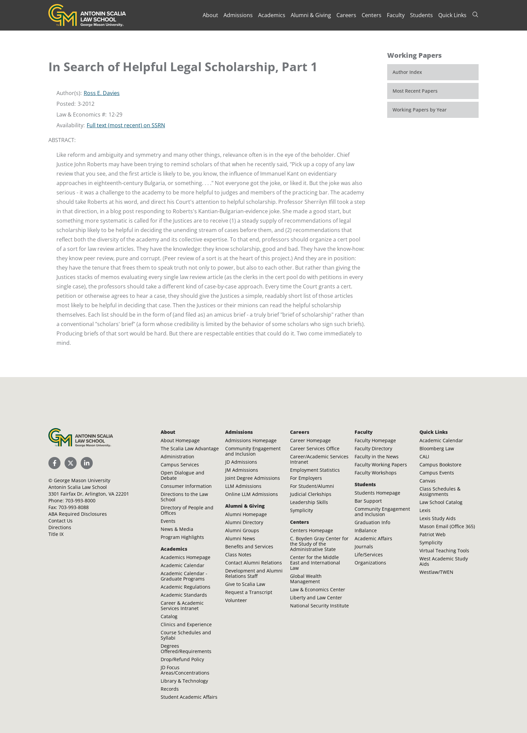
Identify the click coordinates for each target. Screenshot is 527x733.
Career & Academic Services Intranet (182, 605)
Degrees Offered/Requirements (186, 648)
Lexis (425, 510)
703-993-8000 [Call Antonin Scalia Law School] (80, 500)
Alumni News (240, 538)
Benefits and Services (249, 546)
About (210, 15)
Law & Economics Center (317, 589)
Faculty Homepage (375, 440)
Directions (59, 527)
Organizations (370, 562)
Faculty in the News (377, 456)
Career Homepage (310, 440)
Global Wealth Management (306, 579)
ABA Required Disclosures (77, 514)
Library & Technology (184, 681)
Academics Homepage (185, 557)
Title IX (56, 534)
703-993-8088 (73, 507)
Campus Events (436, 472)
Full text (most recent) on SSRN (126, 125)
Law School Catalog (440, 502)
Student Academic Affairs (189, 697)
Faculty (396, 15)
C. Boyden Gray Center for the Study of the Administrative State (319, 543)
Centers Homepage (311, 530)
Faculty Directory (373, 448)
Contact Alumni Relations (253, 562)
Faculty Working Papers (381, 464)
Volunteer (236, 600)
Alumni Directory (244, 522)
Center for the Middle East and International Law (315, 562)
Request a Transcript (248, 592)
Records (170, 689)
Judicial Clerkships (310, 494)
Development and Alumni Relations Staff (254, 573)
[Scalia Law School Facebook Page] (54, 463)
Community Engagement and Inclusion (253, 451)
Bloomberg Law (436, 448)
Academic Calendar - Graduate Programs (184, 576)
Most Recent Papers (415, 91)
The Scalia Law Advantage (190, 448)
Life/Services (369, 554)
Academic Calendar (182, 565)
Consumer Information (186, 486)
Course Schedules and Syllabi (186, 635)
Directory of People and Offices (187, 510)
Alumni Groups (242, 530)
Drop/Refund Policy (182, 659)
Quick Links (452, 15)
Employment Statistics (315, 470)
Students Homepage (377, 493)
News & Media (177, 529)
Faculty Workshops (376, 472)
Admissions (238, 15)
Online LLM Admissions (251, 494)
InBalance (366, 530)
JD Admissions (241, 462)
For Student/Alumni (312, 486)
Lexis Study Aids (437, 518)
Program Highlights (182, 537)
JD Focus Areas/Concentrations (185, 670)
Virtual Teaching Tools (444, 550)
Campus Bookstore (440, 464)
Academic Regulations (185, 587)
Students (421, 15)
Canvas (427, 480)
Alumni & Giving (311, 15)
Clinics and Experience (186, 624)
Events (168, 521)
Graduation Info (372, 522)
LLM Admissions (243, 486)
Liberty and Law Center (316, 597)
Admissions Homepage (251, 440)
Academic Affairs (373, 538)
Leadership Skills (309, 502)
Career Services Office (314, 448)
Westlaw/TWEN (436, 572)
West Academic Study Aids (443, 561)
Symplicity (301, 510)
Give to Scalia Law (245, 584)
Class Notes (238, 554)
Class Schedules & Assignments (439, 491)
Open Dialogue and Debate (182, 475)
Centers (371, 15)
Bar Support (368, 501)
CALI (424, 456)
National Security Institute (319, 605)
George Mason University (82, 480)
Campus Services (180, 464)
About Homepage (180, 440)
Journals (364, 546)
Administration (177, 456)
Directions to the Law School (184, 497)
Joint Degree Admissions (252, 478)
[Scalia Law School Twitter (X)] (71, 463)
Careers (346, 15)
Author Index (407, 72)
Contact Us (60, 520)
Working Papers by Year (420, 109)
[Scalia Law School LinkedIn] (87, 463)
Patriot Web (432, 534)
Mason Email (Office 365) (447, 526)
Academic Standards (184, 595)
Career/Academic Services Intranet (319, 459)
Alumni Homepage (246, 514)
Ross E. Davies (102, 93)
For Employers (306, 478)
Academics (271, 15)
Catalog (169, 616)
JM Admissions (241, 470)
